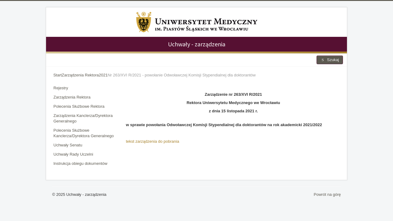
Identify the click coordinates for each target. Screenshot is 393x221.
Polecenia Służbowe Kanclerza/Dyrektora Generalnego (83, 133)
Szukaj (330, 59)
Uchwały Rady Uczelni (73, 154)
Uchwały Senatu (67, 145)
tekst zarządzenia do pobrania (152, 141)
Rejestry (60, 88)
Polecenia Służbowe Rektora (78, 106)
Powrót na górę (327, 194)
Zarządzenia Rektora (72, 97)
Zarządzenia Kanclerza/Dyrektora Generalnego (83, 118)
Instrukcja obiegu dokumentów (80, 163)
